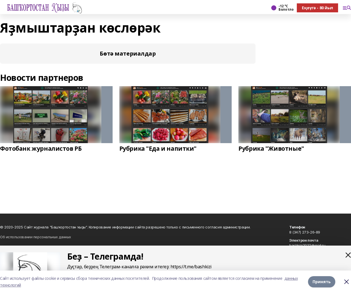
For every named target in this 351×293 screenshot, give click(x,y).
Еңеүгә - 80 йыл (317, 7)
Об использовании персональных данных (35, 237)
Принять (322, 281)
